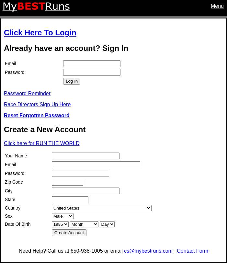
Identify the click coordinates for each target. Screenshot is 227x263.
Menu (217, 6)
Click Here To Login (40, 32)
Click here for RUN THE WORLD (42, 143)
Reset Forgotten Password (37, 115)
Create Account (69, 232)
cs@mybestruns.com (148, 251)
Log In (72, 81)
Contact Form (192, 251)
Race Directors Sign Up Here (37, 104)
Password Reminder (27, 93)
